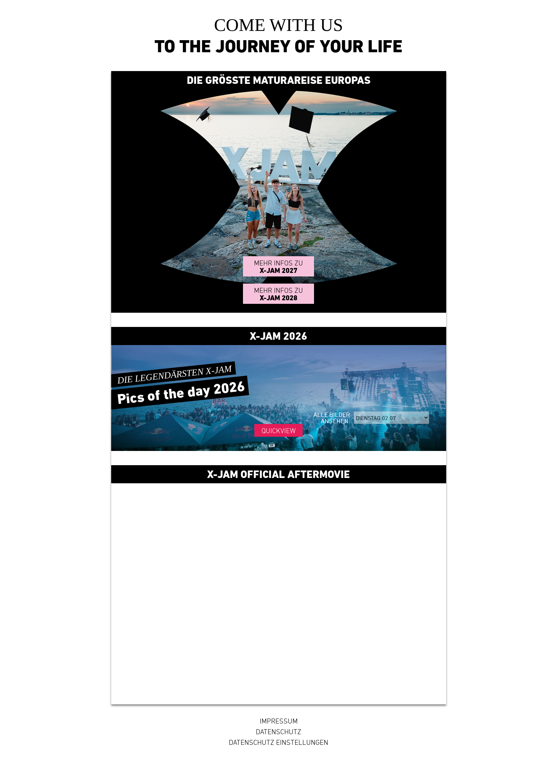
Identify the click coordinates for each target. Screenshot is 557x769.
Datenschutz (278, 732)
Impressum (279, 721)
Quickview (278, 431)
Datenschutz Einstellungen (278, 742)
